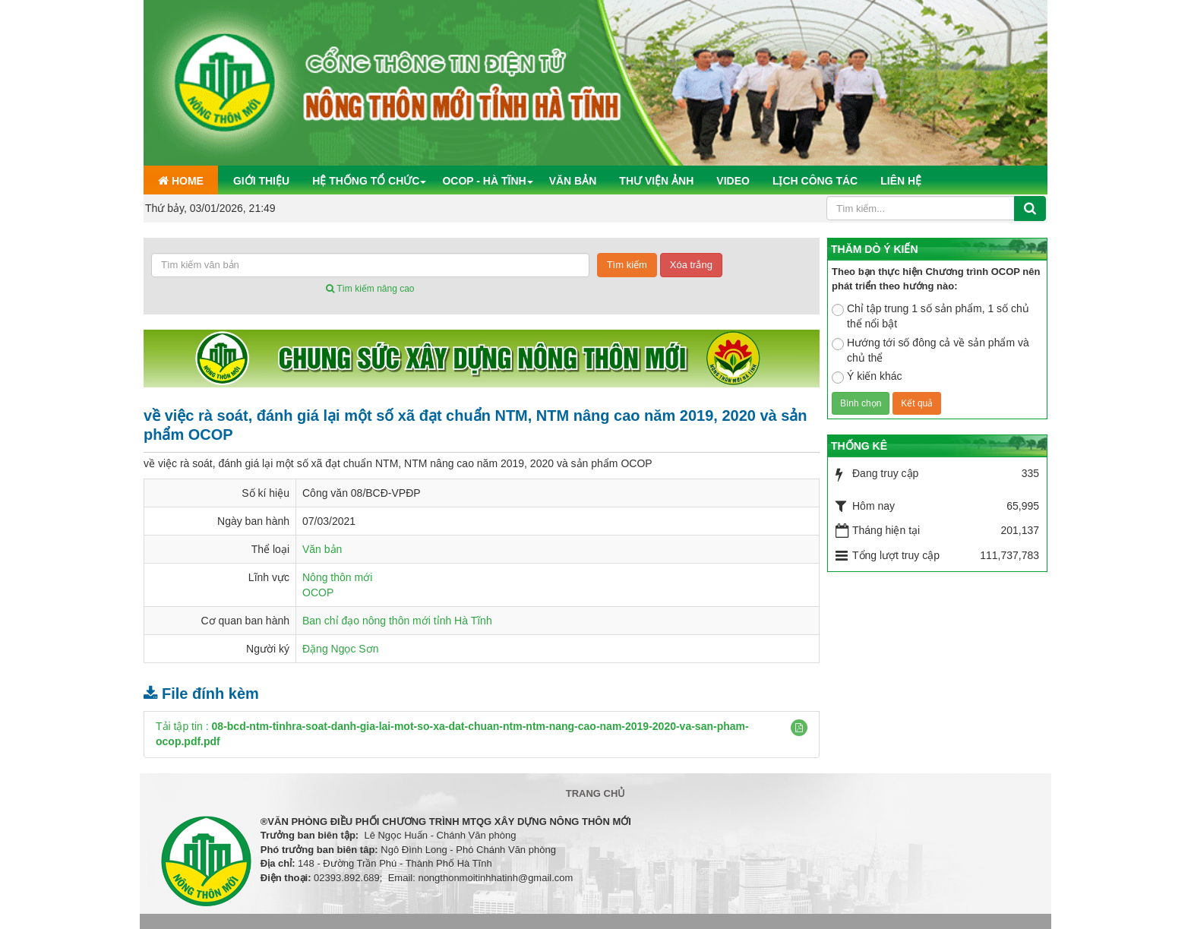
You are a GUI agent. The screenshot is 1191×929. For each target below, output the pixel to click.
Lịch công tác (815, 181)
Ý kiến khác (867, 377)
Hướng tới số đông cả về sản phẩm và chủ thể (930, 350)
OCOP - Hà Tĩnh (484, 181)
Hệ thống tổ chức (365, 181)
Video (733, 181)
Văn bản (573, 181)
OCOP (317, 592)
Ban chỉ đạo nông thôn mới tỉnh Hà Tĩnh (397, 621)
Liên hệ (900, 181)
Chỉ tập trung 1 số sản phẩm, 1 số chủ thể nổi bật (930, 316)
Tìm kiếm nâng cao (370, 288)
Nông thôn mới (337, 577)
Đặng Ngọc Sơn (340, 649)
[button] (799, 727)
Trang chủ (596, 793)
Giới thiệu (261, 181)
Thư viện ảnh (656, 181)
